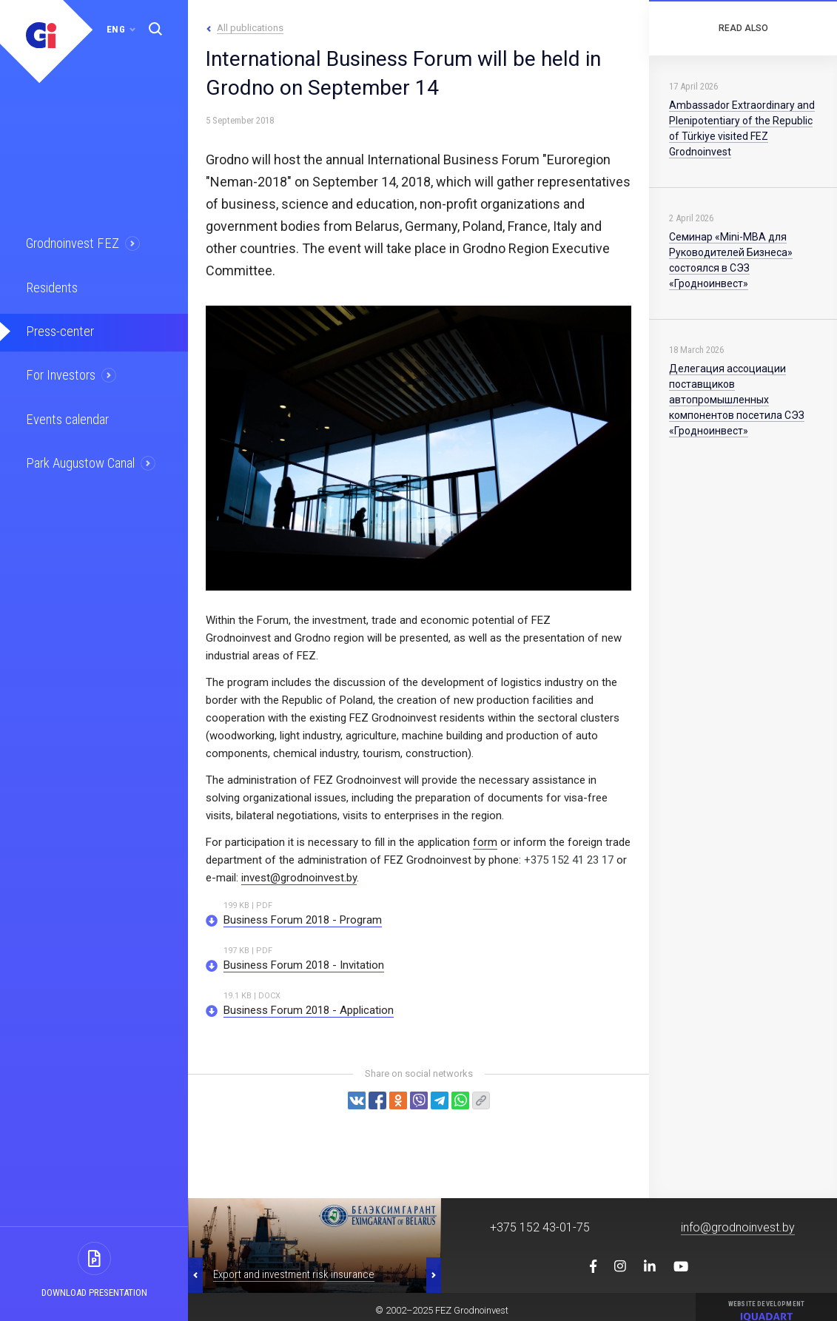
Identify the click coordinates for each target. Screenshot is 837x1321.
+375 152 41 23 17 (569, 860)
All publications (250, 27)
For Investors (59, 369)
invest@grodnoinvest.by (299, 877)
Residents (50, 285)
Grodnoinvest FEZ (69, 242)
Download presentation (94, 1292)
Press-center (57, 327)
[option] (314, 1245)
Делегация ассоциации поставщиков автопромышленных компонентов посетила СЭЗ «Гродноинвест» (736, 400)
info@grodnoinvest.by (738, 1227)
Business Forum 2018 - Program (302, 920)
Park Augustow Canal (78, 453)
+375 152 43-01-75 (540, 1227)
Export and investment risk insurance (293, 1274)
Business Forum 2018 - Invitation (303, 965)
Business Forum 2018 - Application (308, 1010)
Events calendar (64, 411)
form (485, 842)
